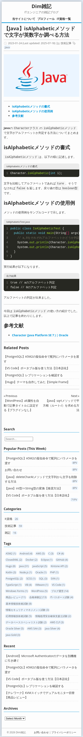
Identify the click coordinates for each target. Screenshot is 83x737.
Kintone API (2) (59, 565)
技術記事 (66, 43)
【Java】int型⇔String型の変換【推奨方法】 (33, 487)
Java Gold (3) (13, 634)
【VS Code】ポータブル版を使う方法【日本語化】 (37, 367)
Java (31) (24, 565)
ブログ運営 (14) (60, 590)
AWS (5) (40, 552)
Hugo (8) (10, 565)
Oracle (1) (41, 571)
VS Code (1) (58, 584)
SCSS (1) (30, 577)
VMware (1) (41, 584)
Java (7, 47)
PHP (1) (54, 571)
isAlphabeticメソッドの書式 (31, 106)
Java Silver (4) (52, 627)
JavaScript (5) (39, 565)
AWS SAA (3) (34, 627)
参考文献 (18, 116)
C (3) (50, 552)
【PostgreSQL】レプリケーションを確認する (33, 374)
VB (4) (28, 584)
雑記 (8, 532)
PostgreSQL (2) (14, 577)
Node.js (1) (26, 571)
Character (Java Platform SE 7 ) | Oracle (40, 334)
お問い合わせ (13, 469)
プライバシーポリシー (63, 731)
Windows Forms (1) (17, 590)
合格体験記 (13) (38, 596)
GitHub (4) (62, 558)
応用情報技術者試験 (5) (19, 615)
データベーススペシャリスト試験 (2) (26, 621)
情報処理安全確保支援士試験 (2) (53, 615)
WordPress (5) (39, 590)
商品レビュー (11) (16, 596)
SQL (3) (43, 577)
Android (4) (26, 552)
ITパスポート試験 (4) (61, 596)
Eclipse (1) (46, 558)
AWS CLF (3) (57, 621)
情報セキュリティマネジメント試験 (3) (27, 609)
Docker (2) (31, 558)
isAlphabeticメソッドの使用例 (32, 111)
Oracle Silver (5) (15, 627)
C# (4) (60, 552)
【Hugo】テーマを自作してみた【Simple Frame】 (37, 381)
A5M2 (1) (11, 552)
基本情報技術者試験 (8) (19, 602)
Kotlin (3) (11, 571)
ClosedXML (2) (14, 558)
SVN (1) (55, 577)
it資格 (8, 518)
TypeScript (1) (13, 584)
